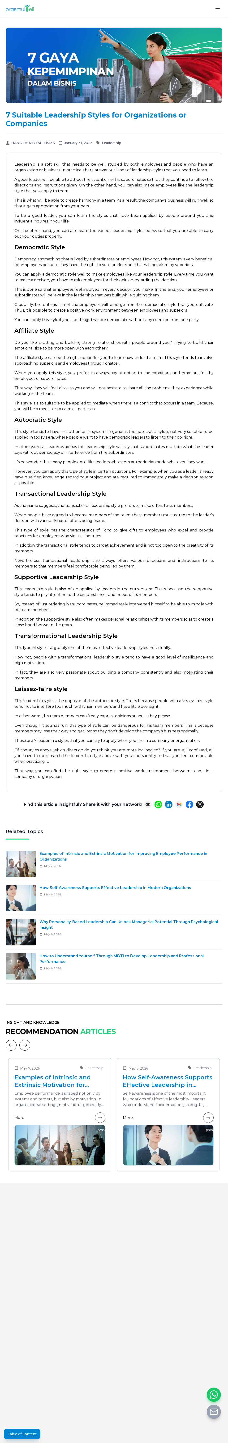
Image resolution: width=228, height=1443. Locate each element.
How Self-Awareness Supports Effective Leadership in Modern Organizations (167, 1081)
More (59, 1117)
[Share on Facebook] (189, 804)
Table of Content (22, 1434)
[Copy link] (148, 804)
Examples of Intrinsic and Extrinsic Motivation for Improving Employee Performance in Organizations (59, 1081)
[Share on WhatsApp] (158, 804)
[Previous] (11, 1045)
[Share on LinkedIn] (168, 804)
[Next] (24, 1045)
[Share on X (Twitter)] (200, 804)
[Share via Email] (179, 804)
